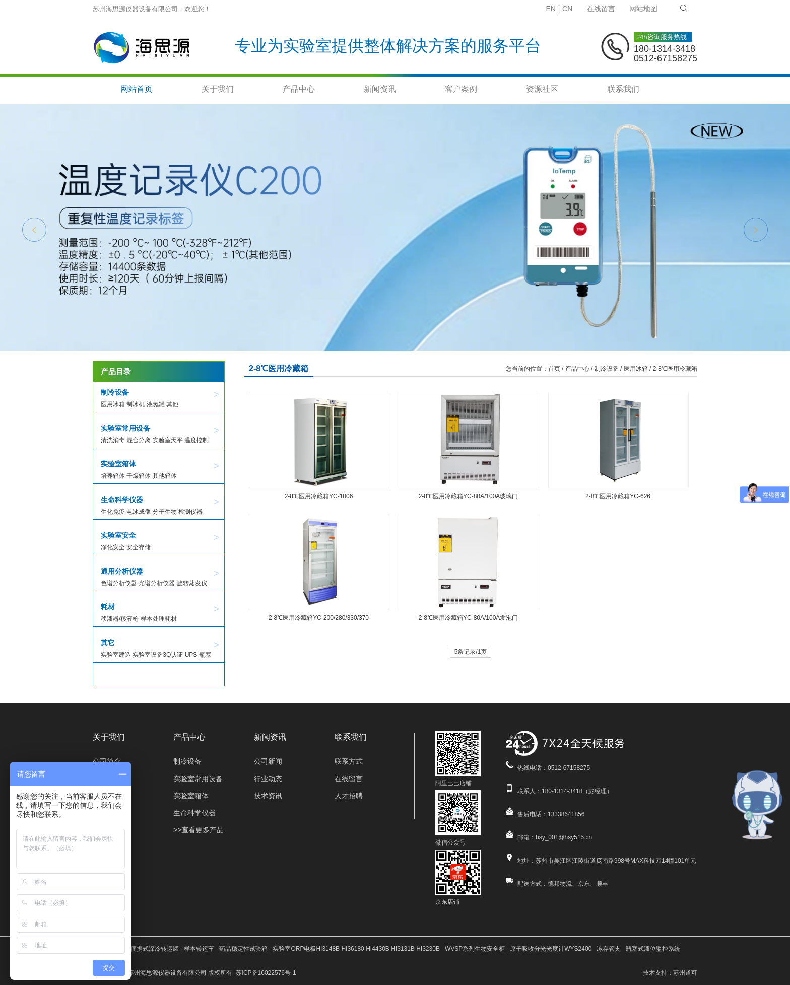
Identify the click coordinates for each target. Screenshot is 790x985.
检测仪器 (190, 511)
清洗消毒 (113, 440)
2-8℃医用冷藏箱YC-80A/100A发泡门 (468, 617)
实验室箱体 (118, 464)
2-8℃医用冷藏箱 (675, 368)
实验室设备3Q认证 (158, 654)
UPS (191, 654)
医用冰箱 (113, 404)
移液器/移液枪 (120, 618)
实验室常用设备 (125, 428)
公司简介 (107, 761)
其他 (172, 404)
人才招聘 (349, 796)
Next (756, 230)
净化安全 (113, 547)
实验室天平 (168, 440)
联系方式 (349, 761)
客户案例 (461, 89)
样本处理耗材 (159, 618)
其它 (108, 643)
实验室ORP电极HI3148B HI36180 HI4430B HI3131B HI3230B (356, 948)
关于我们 (218, 89)
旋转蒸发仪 (192, 583)
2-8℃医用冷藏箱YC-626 (617, 496)
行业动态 (268, 779)
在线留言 (601, 9)
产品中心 (299, 89)
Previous (34, 230)
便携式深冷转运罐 (154, 948)
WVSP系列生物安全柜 (475, 948)
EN (551, 9)
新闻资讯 (380, 89)
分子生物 (165, 511)
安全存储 (138, 547)
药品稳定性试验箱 (243, 948)
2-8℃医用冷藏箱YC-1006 (319, 496)
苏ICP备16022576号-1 (266, 972)
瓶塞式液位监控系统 (653, 948)
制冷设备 (115, 392)
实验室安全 (118, 535)
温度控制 (196, 440)
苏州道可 (685, 972)
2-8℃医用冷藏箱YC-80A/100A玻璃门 (468, 496)
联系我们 (623, 89)
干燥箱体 (138, 475)
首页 (554, 368)
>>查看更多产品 (198, 830)
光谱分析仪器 (157, 583)
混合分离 (138, 440)
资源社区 (542, 89)
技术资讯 (268, 796)
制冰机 (135, 404)
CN (567, 9)
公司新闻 (268, 761)
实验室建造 (116, 654)
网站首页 (136, 89)
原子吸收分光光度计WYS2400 (550, 948)
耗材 (108, 607)
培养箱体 (113, 475)
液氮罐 (156, 404)
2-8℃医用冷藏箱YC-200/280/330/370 (319, 617)
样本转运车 (199, 948)
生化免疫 (113, 511)
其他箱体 (165, 475)
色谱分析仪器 (119, 583)
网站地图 (643, 9)
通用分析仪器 (122, 571)
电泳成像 (138, 511)
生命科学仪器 (122, 500)
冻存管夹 (609, 948)
